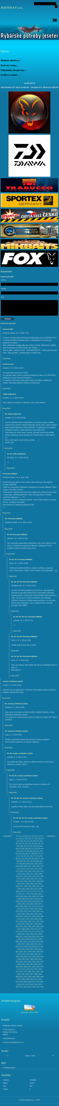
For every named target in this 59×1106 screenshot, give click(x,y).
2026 (33, 1056)
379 (25, 972)
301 (25, 942)
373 (27, 969)
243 (27, 919)
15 (26, 839)
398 (23, 979)
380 (29, 972)
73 (21, 856)
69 (36, 854)
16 (29, 839)
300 (21, 942)
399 (27, 979)
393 (29, 977)
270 (31, 929)
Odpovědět (6, 359)
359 (23, 964)
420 (33, 987)
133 (29, 876)
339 (21, 957)
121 (33, 871)
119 (25, 871)
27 (37, 841)
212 (33, 906)
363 (39, 964)
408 (37, 982)
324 (39, 949)
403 (17, 982)
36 (39, 844)
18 (36, 839)
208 (17, 906)
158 (25, 886)
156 (17, 886)
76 (31, 856)
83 (26, 859)
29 (16, 844)
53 (39, 849)
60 (34, 851)
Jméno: (3, 280)
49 (26, 849)
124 (19, 874)
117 (17, 871)
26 (34, 841)
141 (35, 879)
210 (25, 906)
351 (17, 962)
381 (33, 972)
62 (41, 851)
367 (29, 967)
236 (25, 916)
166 (31, 889)
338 (17, 957)
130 (17, 876)
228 (19, 914)
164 (23, 889)
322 (31, 949)
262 (25, 927)
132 (25, 876)
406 (29, 982)
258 (35, 924)
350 (39, 959)
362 (35, 964)
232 (35, 914)
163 (19, 889)
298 (39, 939)
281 (23, 934)
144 (21, 881)
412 (27, 984)
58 (28, 851)
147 (33, 881)
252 (37, 921)
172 (29, 891)
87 (39, 859)
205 (31, 904)
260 (17, 927)
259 (39, 924)
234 (17, 916)
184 (25, 896)
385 (23, 974)
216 (23, 909)
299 (17, 942)
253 (42, 921)
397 (19, 979)
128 (35, 874)
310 (35, 944)
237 (29, 916)
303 (33, 942)
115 (35, 869)
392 (25, 977)
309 (31, 944)
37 (42, 844)
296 (31, 939)
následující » (51, 836)
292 (42, 937)
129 (39, 874)
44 (37, 846)
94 (34, 861)
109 (37, 866)
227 (42, 911)
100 (27, 864)
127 (31, 874)
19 (39, 839)
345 (19, 959)
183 (21, 896)
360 (27, 964)
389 (39, 974)
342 (33, 957)
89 (18, 861)
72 (18, 856)
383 (42, 972)
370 (42, 967)
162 (42, 886)
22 (21, 841)
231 (31, 914)
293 (19, 939)
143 (17, 881)
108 (33, 866)
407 (33, 982)
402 (39, 979)
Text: (2, 297)
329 (33, 952)
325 (17, 952)
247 (17, 921)
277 (33, 932)
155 (39, 884)
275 (25, 932)
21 (18, 841)
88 (42, 859)
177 (23, 894)
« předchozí (7, 836)
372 (23, 969)
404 (21, 982)
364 (17, 967)
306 (19, 944)
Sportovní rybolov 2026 (29, 1012)
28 (41, 841)
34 (33, 844)
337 (39, 954)
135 (37, 876)
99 (24, 864)
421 (37, 987)
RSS (38, 1100)
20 (42, 839)
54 (42, 849)
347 (27, 959)
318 (42, 947)
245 (35, 919)
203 (23, 904)
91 (25, 861)
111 (19, 869)
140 (31, 879)
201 (42, 901)
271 (35, 929)
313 (21, 947)
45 (41, 846)
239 (37, 916)
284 (35, 934)
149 (42, 881)
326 (21, 952)
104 (17, 866)
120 (29, 871)
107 (29, 866)
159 (29, 886)
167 (35, 889)
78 (37, 856)
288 (25, 937)
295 (27, 939)
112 (23, 869)
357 (42, 962)
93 (31, 861)
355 (33, 962)
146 (29, 881)
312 (17, 947)
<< (8, 1056)
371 (19, 969)
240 (42, 916)
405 (25, 982)
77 (34, 856)
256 (27, 924)
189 (19, 899)
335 (31, 954)
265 (37, 927)
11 (41, 836)
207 (39, 904)
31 (23, 844)
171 (25, 891)
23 (25, 841)
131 (21, 876)
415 (39, 984)
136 (42, 876)
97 (17, 864)
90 (21, 861)
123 (42, 871)
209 (21, 906)
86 (36, 859)
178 (27, 894)
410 (19, 984)
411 (23, 984)
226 (37, 911)
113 (27, 869)
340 (25, 957)
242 (23, 919)
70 (39, 854)
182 (17, 896)
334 (27, 954)
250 (29, 921)
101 (31, 864)
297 (35, 939)
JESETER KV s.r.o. (12, 7)
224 (29, 911)
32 (26, 844)
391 (21, 977)
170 (21, 891)
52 (36, 849)
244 (31, 919)
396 (42, 977)
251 (33, 921)
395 (37, 977)
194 (39, 899)
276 (29, 932)
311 (39, 944)
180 (35, 894)
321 (27, 949)
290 (33, 937)
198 (29, 901)
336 (35, 954)
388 (35, 974)
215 (19, 909)
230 (27, 914)
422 (42, 987)
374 (31, 969)
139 (27, 879)
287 (21, 937)
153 (31, 884)
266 (42, 927)
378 (21, 972)
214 (42, 906)
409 (42, 982)
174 (37, 891)
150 (19, 884)
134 (33, 876)
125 (23, 874)
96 (41, 861)
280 (19, 934)
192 (31, 899)
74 (25, 856)
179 (31, 894)
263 (29, 927)
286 (17, 937)
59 (31, 851)
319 (19, 949)
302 (29, 942)
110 (42, 866)
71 (42, 854)
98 (21, 864)
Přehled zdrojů (9, 1068)
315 (29, 947)
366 (25, 967)
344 (42, 957)
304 (37, 942)
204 (27, 904)
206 (35, 904)
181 (39, 894)
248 (21, 921)
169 (17, 891)
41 (28, 846)
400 (31, 979)
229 (23, 914)
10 (38, 836)
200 (37, 901)
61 (37, 851)
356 (37, 962)
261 (21, 927)
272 (39, 929)
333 (23, 954)
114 (31, 869)
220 (39, 909)
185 (29, 896)
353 (25, 962)
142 (39, 879)
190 (23, 899)
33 (29, 844)
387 (31, 974)
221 (17, 911)
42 (31, 846)
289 (29, 937)
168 (39, 889)
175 (42, 891)
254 (19, 924)
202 (19, 904)
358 (19, 964)
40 (25, 846)
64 (20, 854)
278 (37, 932)
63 (16, 854)
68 (33, 854)
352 (21, 962)
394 (33, 977)
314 (25, 947)
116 (39, 869)
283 (31, 934)
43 (34, 846)
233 (39, 914)
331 (42, 952)
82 (23, 859)
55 (18, 851)
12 (16, 839)
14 (23, 839)
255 (23, 924)
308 (27, 944)
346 (23, 959)
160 (33, 886)
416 (17, 987)
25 (31, 841)
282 (27, 934)
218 (31, 909)
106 (25, 866)
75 (28, 856)
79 (41, 856)
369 (37, 967)
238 (33, 916)
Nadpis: (3, 289)
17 (33, 839)
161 (37, 886)
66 (26, 854)
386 (27, 974)
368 (33, 967)
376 (39, 969)
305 (42, 942)
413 (31, 984)
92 (28, 861)
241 (19, 919)
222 (21, 911)
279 (42, 932)
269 (27, 929)
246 (39, 919)
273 (17, 932)
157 (21, 886)
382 (37, 972)
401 (35, 979)
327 (25, 952)
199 (33, 901)
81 (20, 859)
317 (37, 947)
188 (42, 896)
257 (31, 924)
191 (27, 899)
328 (29, 952)
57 (25, 851)
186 (33, 896)
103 (40, 864)
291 (37, 937)
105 (21, 866)
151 (23, 884)
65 (23, 854)
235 (21, 916)
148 (37, 881)
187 (37, 896)
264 (33, 927)
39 (21, 846)
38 (18, 846)
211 (29, 906)
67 (29, 854)
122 (37, 871)
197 (25, 901)
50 (29, 849)
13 (20, 839)
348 (31, 959)
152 (27, 884)
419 (29, 987)
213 (37, 906)
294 (23, 939)
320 (23, 949)
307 (23, 944)
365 (21, 967)
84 (29, 859)
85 (33, 859)
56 (21, 851)
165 (27, 889)
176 (19, 894)
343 (37, 957)
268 (23, 929)
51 (33, 849)
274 (21, 932)
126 (27, 874)
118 (21, 871)
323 (35, 949)
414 (35, 984)
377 (17, 972)
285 (39, 934)
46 (16, 849)
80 (16, 859)
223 (25, 911)
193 (35, 899)
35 (36, 844)
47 (20, 849)
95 (37, 861)
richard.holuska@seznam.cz (13, 1042)
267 (19, 929)
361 (31, 964)
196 (21, 901)
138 (23, 879)
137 (19, 879)
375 (35, 969)
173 (33, 891)
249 (25, 921)
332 (19, 954)
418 (25, 987)
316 (33, 947)
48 (23, 849)
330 (37, 952)
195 (17, 901)
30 (20, 844)
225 (33, 911)
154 (35, 884)
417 (21, 987)
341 (29, 957)
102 (36, 864)
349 (35, 959)
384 (19, 974)
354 (29, 962)
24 (28, 841)
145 (25, 881)
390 (17, 977)
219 (35, 909)
